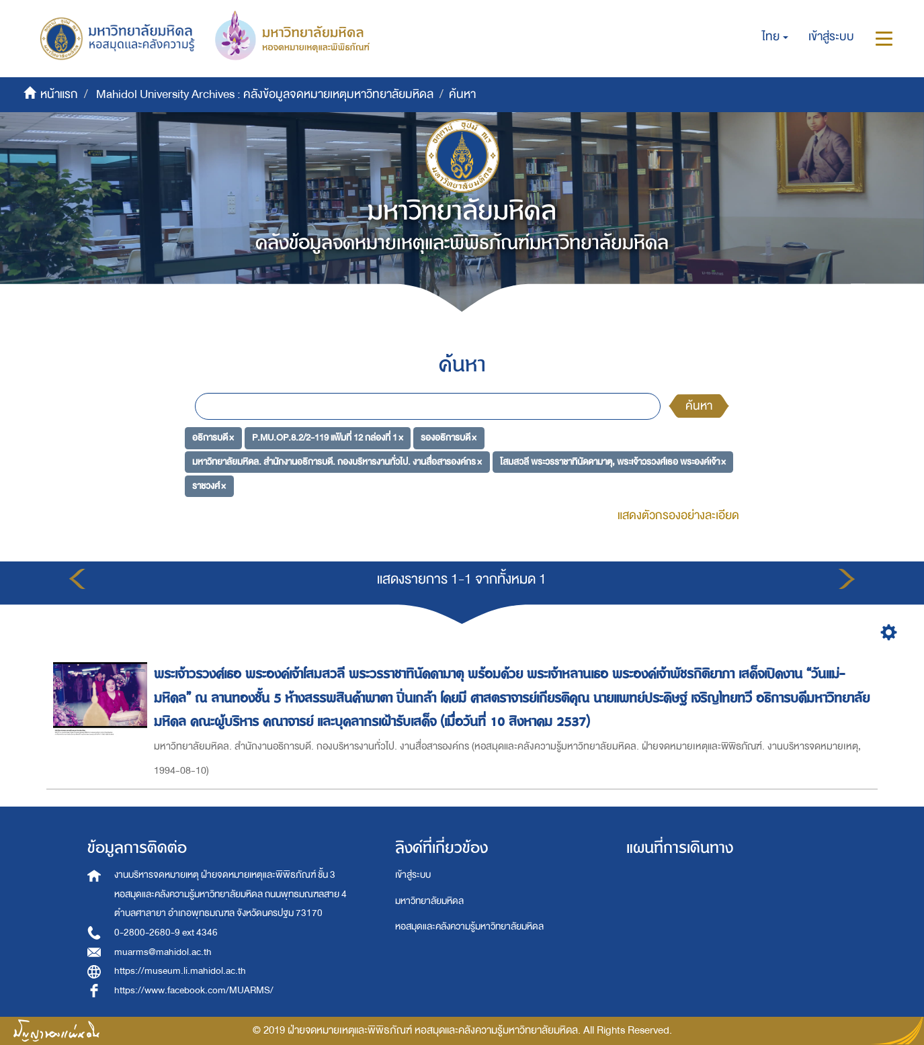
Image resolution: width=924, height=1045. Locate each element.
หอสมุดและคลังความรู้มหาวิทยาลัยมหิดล (469, 926)
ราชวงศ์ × (209, 485)
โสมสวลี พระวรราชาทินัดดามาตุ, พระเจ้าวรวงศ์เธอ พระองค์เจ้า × (613, 461)
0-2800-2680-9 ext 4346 (166, 932)
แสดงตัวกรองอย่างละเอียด (678, 515)
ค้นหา (698, 406)
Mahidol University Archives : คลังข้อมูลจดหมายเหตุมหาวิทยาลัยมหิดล (264, 94)
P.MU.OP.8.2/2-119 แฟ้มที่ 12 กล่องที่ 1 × (327, 437)
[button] (775, 37)
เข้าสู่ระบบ (413, 874)
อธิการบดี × (213, 437)
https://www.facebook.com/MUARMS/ (194, 990)
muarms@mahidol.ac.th (163, 952)
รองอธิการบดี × (448, 437)
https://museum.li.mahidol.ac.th (180, 970)
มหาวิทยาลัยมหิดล (429, 901)
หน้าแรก (59, 94)
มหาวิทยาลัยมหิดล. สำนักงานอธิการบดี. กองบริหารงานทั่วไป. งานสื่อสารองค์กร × (337, 461)
